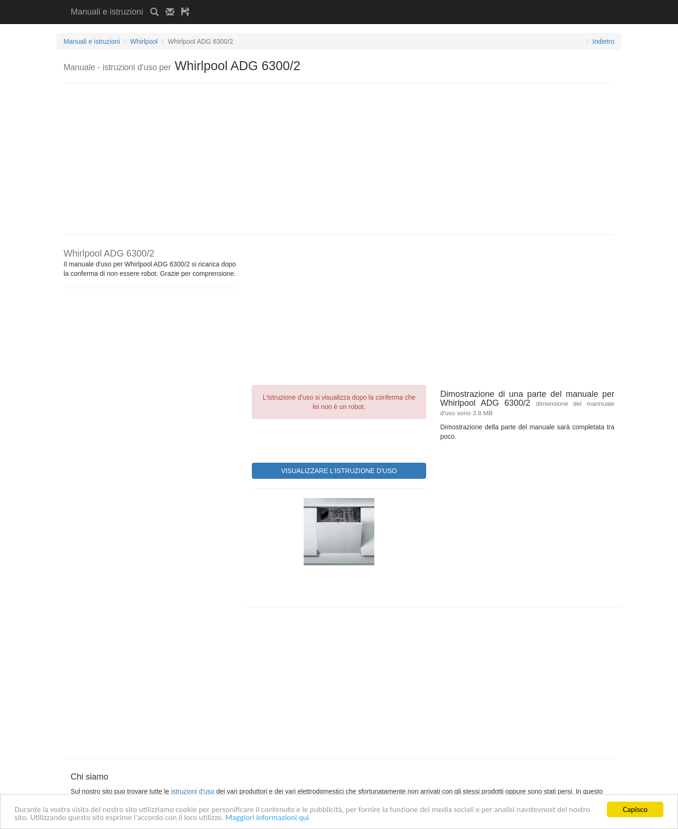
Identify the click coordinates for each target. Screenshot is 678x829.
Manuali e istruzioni (107, 11)
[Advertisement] (307, 3)
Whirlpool (144, 41)
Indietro (603, 41)
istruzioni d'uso (192, 791)
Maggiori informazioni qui (267, 818)
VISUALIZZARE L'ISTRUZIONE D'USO (339, 471)
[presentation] (323, 439)
